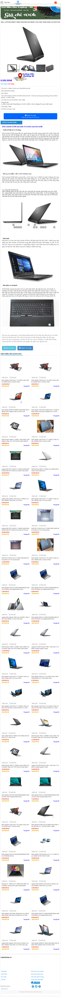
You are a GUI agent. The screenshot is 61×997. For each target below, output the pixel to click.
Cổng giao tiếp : (5, 102)
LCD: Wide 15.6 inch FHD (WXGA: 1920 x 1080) (13, 100)
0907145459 (9, 348)
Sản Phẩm (4, 974)
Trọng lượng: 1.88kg (6, 106)
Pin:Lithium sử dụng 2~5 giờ (8, 109)
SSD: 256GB (4, 93)
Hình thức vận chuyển (37, 971)
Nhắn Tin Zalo (30, 116)
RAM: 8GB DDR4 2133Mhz (8, 91)
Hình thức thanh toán (37, 974)
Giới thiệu (4, 971)
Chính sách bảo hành (37, 979)
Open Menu (2, 2)
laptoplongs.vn (4, 988)
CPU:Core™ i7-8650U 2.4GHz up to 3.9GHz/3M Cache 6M (15, 88)
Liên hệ (3, 979)
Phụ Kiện (4, 977)
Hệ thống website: (5, 986)
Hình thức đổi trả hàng (37, 977)
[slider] (5, 386)
